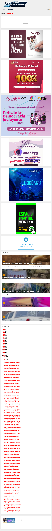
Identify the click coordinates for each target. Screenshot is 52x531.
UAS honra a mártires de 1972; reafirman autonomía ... (12, 409)
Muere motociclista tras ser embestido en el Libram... (12, 505)
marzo (5, 359)
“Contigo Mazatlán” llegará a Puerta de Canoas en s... (12, 437)
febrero (5, 358)
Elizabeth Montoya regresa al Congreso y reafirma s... (12, 452)
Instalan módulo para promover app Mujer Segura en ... (12, 440)
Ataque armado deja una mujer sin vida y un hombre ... (12, 464)
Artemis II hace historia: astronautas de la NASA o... (12, 370)
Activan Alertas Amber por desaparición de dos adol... (12, 455)
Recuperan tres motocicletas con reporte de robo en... (12, 457)
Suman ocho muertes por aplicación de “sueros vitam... (12, 501)
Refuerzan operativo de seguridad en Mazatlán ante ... (12, 416)
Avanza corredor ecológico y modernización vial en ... (12, 469)
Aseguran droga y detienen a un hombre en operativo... (12, 431)
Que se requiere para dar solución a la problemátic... (12, 492)
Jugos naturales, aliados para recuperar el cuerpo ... (12, 395)
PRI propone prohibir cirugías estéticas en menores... (12, 425)
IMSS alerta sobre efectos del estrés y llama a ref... (11, 389)
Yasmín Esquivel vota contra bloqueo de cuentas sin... (12, 490)
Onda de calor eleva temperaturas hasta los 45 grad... (12, 398)
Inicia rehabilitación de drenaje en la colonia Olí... (11, 422)
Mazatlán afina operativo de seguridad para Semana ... (12, 468)
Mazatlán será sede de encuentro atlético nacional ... (12, 365)
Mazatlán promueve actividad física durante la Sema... (12, 481)
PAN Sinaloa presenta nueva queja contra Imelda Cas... (12, 446)
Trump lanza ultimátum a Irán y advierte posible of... (12, 386)
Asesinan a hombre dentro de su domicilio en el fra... (12, 508)
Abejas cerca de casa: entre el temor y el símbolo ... (11, 397)
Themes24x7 (5, 526)
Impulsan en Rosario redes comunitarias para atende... (12, 480)
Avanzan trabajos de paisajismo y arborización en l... (12, 443)
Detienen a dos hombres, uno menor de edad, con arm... (12, 495)
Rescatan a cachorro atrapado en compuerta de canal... (12, 413)
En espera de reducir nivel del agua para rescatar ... (12, 511)
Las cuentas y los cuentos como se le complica (11, 493)
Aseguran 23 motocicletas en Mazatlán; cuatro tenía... (12, 371)
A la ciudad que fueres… (7, 394)
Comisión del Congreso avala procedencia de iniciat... (12, 471)
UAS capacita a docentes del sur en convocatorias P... (12, 364)
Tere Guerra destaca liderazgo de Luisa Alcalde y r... (12, 383)
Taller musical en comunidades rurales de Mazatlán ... (12, 448)
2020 (4, 346)
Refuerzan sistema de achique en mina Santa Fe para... (12, 407)
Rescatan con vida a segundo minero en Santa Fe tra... (12, 451)
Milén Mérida (9, 13)
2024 (4, 352)
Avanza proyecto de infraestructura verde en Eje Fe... (12, 436)
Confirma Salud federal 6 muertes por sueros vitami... (12, 418)
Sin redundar (6, 498)
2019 (4, 344)
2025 (4, 353)
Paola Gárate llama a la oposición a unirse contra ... (12, 428)
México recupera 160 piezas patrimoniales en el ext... (12, 377)
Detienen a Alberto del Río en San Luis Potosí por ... (11, 406)
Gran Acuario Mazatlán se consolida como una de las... (12, 445)
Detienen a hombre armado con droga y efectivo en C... (12, 424)
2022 (4, 349)
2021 (4, 347)
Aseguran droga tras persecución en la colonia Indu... (12, 373)
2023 (4, 350)
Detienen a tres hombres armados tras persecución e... (12, 489)
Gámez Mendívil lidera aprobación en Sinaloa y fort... (12, 401)
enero (5, 356)
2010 (4, 331)
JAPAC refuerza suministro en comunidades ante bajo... (12, 427)
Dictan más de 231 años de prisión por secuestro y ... (12, 454)
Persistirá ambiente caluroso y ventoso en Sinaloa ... (12, 510)
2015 (4, 338)
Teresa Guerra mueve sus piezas (9, 496)
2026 (4, 355)
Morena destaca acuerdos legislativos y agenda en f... (12, 477)
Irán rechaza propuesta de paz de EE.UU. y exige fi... (12, 391)
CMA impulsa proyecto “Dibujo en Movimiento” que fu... (12, 374)
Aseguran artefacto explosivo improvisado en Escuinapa (12, 403)
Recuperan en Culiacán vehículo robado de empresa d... (12, 486)
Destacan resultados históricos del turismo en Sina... (12, 475)
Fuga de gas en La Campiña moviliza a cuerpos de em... (12, 442)
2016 (4, 340)
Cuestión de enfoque (7, 502)
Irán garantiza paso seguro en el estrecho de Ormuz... (12, 484)
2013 (4, 335)
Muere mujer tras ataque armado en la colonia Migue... (12, 463)
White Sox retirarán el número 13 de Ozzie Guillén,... (11, 368)
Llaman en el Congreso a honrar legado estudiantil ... (12, 474)
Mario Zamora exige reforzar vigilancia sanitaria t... (12, 410)
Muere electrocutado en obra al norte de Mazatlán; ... (12, 412)
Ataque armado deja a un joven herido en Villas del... (12, 400)
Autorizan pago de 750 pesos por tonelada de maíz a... (12, 458)
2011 (4, 332)
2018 (4, 343)
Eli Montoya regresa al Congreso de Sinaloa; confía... (12, 415)
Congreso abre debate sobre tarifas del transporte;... (12, 439)
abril (5, 361)
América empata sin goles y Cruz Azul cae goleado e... (12, 507)
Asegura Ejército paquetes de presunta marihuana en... (12, 362)
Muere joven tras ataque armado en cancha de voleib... (12, 379)
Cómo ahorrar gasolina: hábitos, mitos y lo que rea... (12, 392)
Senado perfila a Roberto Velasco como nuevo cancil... (12, 385)
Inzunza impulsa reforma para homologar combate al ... (12, 449)
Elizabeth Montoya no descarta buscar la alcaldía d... (12, 462)
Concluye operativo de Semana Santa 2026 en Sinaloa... (12, 376)
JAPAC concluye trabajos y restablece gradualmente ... (12, 478)
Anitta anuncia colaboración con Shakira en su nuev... (12, 388)
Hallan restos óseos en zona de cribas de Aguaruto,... (12, 434)
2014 (4, 337)
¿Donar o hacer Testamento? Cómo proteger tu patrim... (12, 499)
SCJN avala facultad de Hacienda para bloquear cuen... (12, 380)
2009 (4, 329)
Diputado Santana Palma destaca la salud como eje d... (12, 483)
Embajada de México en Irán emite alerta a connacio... (12, 487)
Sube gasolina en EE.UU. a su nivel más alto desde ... (11, 382)
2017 (4, 341)
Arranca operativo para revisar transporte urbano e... (12, 460)
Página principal (21, 520)
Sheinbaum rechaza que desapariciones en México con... (12, 504)
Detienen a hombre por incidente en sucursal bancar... (12, 433)
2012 (4, 334)
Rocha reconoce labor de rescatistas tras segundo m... (12, 472)
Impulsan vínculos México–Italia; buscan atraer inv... (12, 419)
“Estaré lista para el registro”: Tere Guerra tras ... (11, 466)
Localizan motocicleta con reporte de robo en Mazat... (12, 404)
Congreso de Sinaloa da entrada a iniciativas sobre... (12, 430)
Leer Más (46, 266)
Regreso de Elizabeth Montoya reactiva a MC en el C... (12, 421)
